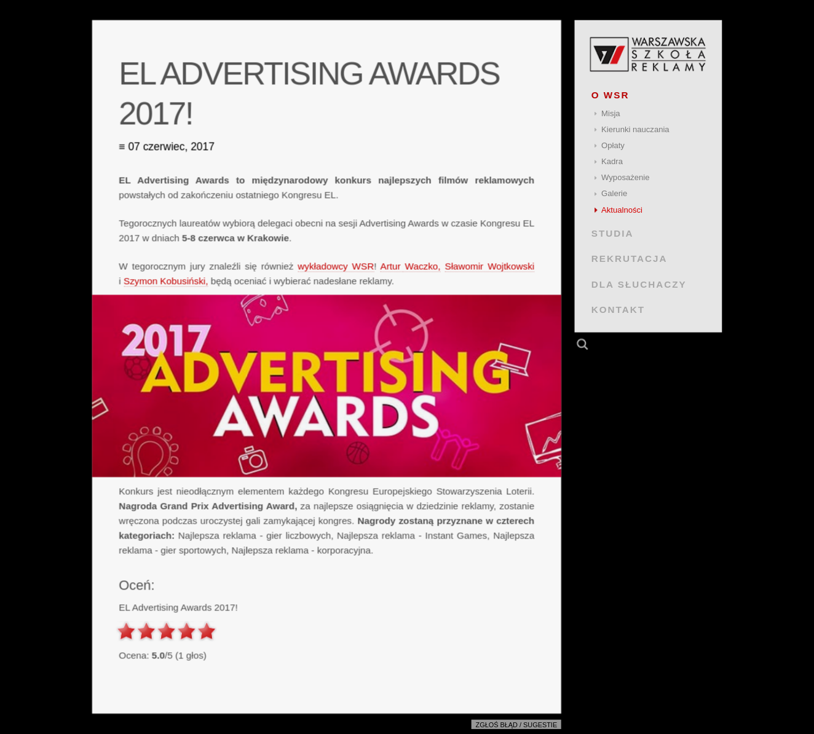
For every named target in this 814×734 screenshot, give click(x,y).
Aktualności (621, 210)
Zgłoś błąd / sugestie (517, 724)
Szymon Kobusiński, (166, 280)
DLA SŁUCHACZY (639, 283)
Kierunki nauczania (635, 129)
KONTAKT (618, 309)
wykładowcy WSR (336, 266)
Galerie (614, 193)
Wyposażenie (625, 177)
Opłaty (613, 145)
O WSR (610, 95)
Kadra (612, 161)
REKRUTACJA (629, 258)
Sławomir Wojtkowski (489, 266)
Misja (610, 113)
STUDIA (612, 233)
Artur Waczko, (411, 266)
